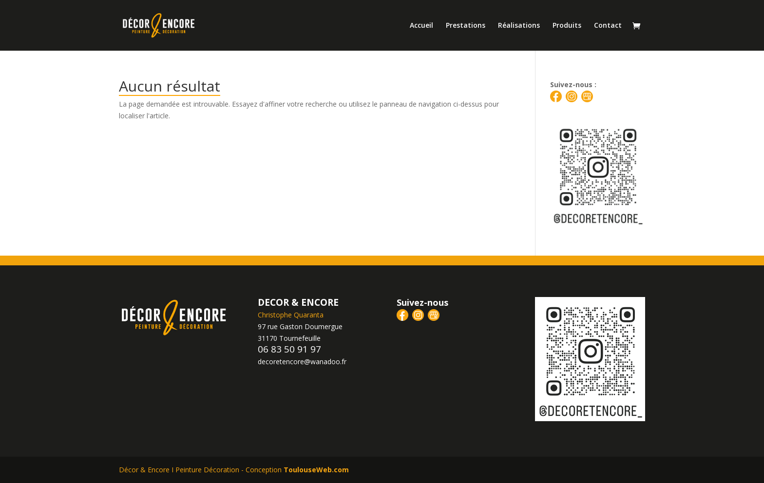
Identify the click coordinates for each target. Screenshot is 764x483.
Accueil (421, 26)
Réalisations (519, 26)
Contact (608, 26)
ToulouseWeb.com (316, 469)
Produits (567, 26)
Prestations (465, 26)
